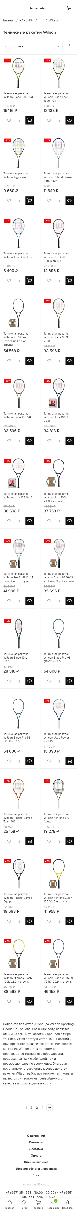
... (41, 20)
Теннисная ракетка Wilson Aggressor (15, 175)
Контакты (36, 1142)
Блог (36, 1175)
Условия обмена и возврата (36, 1168)
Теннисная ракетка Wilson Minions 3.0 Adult (56, 817)
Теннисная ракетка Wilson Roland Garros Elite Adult (58, 177)
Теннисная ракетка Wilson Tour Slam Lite (17, 255)
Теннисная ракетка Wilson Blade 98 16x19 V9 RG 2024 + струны (58, 977)
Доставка (36, 1149)
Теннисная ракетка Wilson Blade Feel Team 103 (56, 96)
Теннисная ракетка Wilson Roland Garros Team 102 (17, 817)
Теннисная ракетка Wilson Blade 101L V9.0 (15, 657)
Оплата (36, 1155)
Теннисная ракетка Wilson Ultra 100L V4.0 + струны (56, 497)
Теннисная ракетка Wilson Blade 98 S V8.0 (56, 337)
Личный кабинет (36, 1162)
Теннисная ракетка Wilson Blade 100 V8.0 (18, 415)
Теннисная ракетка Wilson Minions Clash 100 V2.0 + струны (58, 897)
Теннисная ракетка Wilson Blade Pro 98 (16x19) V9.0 (16, 737)
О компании (36, 1135)
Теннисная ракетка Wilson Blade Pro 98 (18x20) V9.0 (57, 657)
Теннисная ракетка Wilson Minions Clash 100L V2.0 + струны (17, 977)
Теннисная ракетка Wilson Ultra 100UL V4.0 (56, 417)
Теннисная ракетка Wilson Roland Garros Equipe (17, 897)
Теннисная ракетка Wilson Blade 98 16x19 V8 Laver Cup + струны (59, 577)
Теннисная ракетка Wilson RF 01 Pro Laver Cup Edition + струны (16, 339)
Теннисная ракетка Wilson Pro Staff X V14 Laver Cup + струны (18, 577)
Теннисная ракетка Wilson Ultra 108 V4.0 (17, 495)
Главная (8, 20)
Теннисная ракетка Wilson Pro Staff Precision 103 (56, 257)
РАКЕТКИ (26, 20)
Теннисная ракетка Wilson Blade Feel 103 (18, 95)
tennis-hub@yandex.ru (38, 1184)
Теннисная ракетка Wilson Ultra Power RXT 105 (56, 737)
